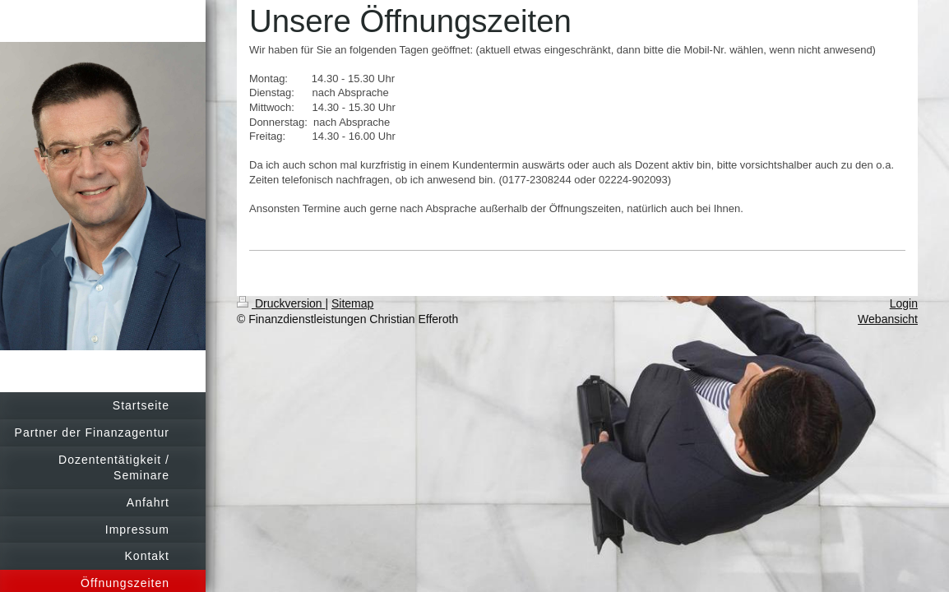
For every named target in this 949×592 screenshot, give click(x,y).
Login (904, 303)
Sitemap (352, 303)
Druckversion (281, 303)
